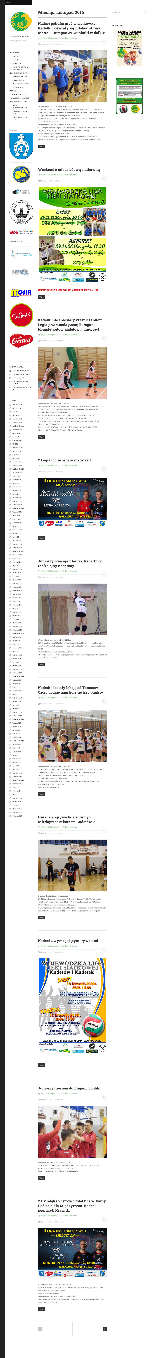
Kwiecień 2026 (17, 405)
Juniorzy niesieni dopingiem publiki (69, 1088)
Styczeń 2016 (16, 809)
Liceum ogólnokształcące (20, 106)
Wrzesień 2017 (17, 744)
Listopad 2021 (17, 587)
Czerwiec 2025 (17, 440)
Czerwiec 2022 (17, 562)
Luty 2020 (15, 662)
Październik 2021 (18, 591)
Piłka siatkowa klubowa (19, 73)
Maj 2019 (15, 694)
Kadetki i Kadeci (18, 80)
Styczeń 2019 (16, 709)
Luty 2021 (15, 619)
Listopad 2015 (17, 816)
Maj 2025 (15, 444)
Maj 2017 (15, 755)
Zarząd (15, 60)
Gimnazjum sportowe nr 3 (21, 118)
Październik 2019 (18, 676)
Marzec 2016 (16, 802)
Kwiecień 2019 (17, 698)
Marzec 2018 (16, 726)
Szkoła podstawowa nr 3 (20, 112)
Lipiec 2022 (16, 558)
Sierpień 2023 (16, 515)
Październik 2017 (18, 741)
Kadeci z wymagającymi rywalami (68, 940)
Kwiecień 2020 (17, 655)
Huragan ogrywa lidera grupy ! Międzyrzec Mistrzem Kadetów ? (66, 819)
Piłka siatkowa (70, 38)
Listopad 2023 (17, 505)
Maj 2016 (15, 794)
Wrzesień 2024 (17, 472)
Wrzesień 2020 (17, 637)
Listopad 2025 (17, 422)
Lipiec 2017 (16, 748)
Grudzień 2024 (17, 462)
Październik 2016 (18, 780)
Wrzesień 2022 (17, 555)
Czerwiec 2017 (17, 752)
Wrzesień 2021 (17, 594)
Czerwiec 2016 (17, 791)
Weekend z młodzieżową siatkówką (69, 169)
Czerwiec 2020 (17, 648)
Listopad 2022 (17, 548)
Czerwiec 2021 (17, 605)
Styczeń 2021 (16, 623)
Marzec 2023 (16, 533)
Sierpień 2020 (16, 641)
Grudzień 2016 (17, 773)
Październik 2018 (18, 719)
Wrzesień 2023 (17, 512)
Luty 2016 (15, 805)
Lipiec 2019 (16, 687)
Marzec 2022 (16, 573)
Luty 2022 (15, 576)
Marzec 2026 (16, 408)
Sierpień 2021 (16, 598)
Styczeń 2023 (16, 540)
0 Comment (59, 44)
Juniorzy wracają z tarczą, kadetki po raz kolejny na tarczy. (70, 563)
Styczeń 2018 (16, 730)
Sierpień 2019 (16, 684)
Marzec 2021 (16, 616)
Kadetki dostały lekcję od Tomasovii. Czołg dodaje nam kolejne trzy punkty (70, 690)
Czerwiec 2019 (17, 691)
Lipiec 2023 (16, 519)
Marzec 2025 (16, 451)
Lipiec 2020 (16, 644)
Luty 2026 (15, 412)
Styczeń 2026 (16, 415)
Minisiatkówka (18, 87)
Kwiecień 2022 (17, 569)
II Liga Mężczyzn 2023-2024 (19, 98)
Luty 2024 (15, 494)
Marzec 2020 (16, 659)
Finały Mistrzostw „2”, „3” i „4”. (22, 371)
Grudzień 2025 (17, 419)
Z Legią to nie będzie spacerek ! (64, 460)
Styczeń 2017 (16, 769)
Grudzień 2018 (17, 712)
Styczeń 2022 (16, 580)
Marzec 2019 (16, 701)
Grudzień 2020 (17, 626)
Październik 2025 (18, 426)
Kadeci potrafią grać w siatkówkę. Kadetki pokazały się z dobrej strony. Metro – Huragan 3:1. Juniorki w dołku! (71, 28)
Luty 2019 (15, 705)
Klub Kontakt (15, 53)
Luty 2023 (15, 537)
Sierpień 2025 (16, 433)
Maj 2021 (15, 608)
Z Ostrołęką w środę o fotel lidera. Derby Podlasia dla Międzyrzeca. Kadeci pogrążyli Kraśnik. (72, 1206)
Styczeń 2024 (16, 498)
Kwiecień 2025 (17, 447)
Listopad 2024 (17, 465)
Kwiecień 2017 (17, 759)
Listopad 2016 (17, 777)
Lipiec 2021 (16, 601)
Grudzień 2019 (17, 669)
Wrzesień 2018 (17, 723)
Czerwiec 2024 (17, 480)
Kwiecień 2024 (17, 487)
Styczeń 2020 (16, 666)
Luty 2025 (15, 455)
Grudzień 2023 (17, 501)
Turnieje (13, 91)
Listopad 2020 (17, 630)
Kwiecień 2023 (17, 530)
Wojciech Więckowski (50, 38)
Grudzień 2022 (17, 544)
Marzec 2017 (16, 762)
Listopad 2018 (17, 716)
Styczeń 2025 (16, 458)
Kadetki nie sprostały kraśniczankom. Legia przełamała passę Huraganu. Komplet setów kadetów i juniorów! (71, 325)
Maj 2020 (15, 651)
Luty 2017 (15, 766)
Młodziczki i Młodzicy (21, 84)
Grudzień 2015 (17, 812)
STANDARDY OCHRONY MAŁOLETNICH (20, 68)
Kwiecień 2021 (17, 612)
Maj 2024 (15, 483)
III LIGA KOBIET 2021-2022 (18, 94)
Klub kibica (17, 63)
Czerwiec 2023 (17, 523)
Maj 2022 (15, 565)
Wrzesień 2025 (17, 430)
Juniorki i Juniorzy (20, 77)
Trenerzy (16, 56)
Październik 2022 (18, 551)
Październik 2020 (18, 633)
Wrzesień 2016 (17, 784)
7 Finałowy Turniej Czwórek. (21, 374)
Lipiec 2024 (16, 476)
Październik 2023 (18, 508)
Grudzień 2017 (17, 734)
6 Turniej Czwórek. (18, 378)
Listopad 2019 (17, 673)
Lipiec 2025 (16, 437)
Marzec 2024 (16, 490)
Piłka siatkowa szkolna (18, 102)
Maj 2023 (15, 526)
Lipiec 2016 (16, 787)
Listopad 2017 (17, 737)
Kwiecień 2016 (17, 798)
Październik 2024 (18, 469)
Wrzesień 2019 (17, 680)
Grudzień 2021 (17, 583)
